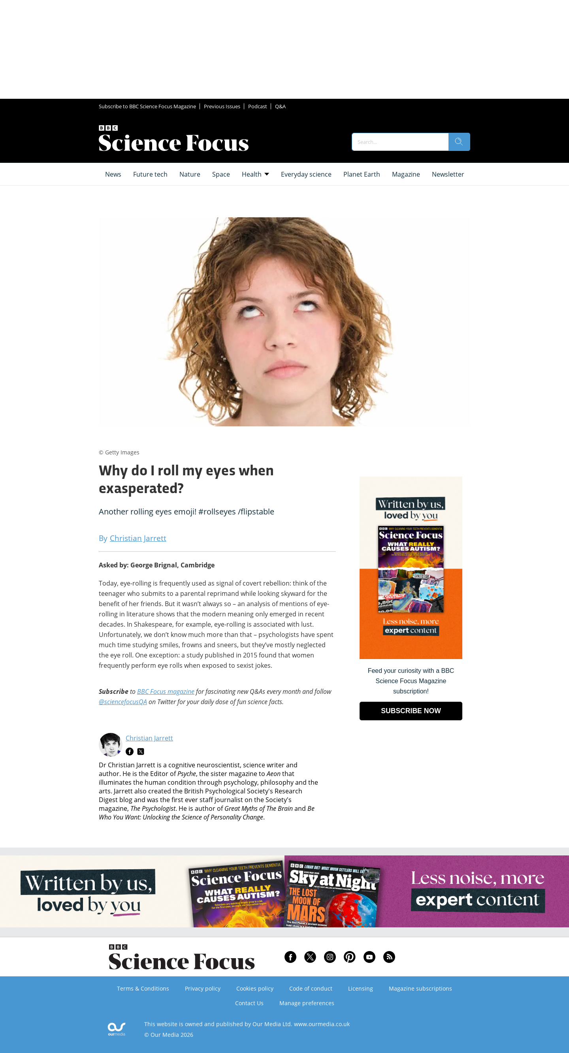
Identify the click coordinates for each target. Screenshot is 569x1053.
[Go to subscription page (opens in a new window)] (411, 657)
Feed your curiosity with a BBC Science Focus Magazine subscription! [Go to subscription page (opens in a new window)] (411, 681)
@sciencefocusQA (123, 701)
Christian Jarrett (149, 738)
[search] (459, 142)
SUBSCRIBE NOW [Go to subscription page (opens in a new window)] (411, 711)
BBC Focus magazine (165, 691)
